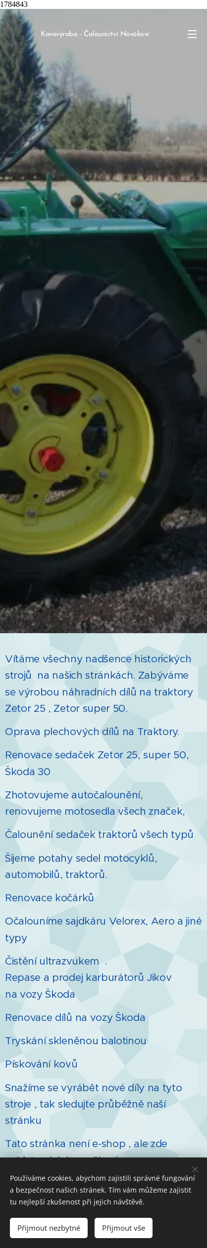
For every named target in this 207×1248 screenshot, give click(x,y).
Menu (192, 34)
